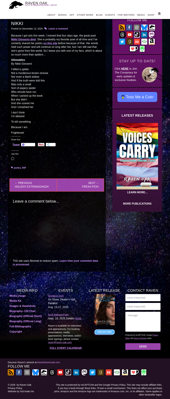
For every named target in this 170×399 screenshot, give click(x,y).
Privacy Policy (15, 388)
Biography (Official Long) (25, 321)
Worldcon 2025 (56, 296)
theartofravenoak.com (48, 362)
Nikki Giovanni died (23, 39)
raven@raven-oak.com (60, 342)
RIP (24, 167)
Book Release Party (58, 314)
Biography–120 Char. (22, 311)
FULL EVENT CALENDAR (66, 348)
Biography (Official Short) (25, 316)
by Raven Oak (24, 385)
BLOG (99, 15)
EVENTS (110, 15)
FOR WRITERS (126, 15)
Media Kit (15, 300)
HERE (124, 68)
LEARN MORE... (137, 192)
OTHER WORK (85, 15)
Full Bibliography (20, 326)
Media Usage (17, 295)
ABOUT (51, 15)
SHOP (151, 15)
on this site (50, 43)
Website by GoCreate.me (21, 391)
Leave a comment (58, 28)
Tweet (16, 144)
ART (72, 15)
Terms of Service (140, 338)
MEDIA (141, 15)
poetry (17, 167)
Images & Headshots (22, 306)
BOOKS (62, 15)
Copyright (15, 331)
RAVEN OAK (43, 5)
